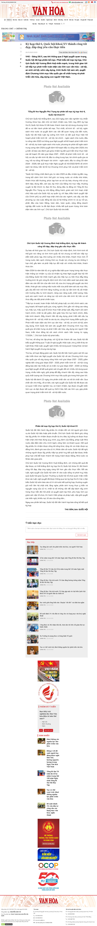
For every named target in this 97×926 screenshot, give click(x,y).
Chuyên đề (83, 19)
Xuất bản (26, 19)
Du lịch (38, 19)
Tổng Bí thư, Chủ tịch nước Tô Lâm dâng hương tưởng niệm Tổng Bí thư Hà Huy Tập (62, 581)
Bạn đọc (35, 23)
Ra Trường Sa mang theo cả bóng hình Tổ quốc (56, 636)
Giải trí (55, 19)
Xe (46, 23)
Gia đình (43, 19)
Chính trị (9, 19)
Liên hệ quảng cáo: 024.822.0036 (42, 922)
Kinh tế (66, 19)
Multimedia (57, 23)
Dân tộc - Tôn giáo (74, 19)
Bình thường (46, 724)
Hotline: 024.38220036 (60, 2)
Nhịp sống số (41, 23)
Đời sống (60, 19)
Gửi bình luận (81, 535)
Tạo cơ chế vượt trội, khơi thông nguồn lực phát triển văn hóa (61, 647)
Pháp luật (90, 19)
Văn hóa (15, 19)
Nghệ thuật (49, 19)
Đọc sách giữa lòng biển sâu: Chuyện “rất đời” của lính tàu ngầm (62, 602)
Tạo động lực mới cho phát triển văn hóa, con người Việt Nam (61, 547)
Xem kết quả (48, 730)
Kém (43, 726)
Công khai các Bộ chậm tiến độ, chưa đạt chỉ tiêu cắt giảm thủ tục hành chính (62, 626)
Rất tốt (44, 722)
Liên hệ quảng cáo (76, 2)
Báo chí (20, 19)
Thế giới (51, 23)
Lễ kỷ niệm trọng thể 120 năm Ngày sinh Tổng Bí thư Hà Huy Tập (62, 558)
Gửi (41, 730)
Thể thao (32, 19)
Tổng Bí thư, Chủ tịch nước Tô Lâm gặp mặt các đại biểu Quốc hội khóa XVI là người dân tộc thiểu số (62, 592)
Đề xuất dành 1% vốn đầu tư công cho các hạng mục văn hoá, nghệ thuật (63, 614)
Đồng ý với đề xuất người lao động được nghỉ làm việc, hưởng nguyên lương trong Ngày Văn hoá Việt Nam (53, 759)
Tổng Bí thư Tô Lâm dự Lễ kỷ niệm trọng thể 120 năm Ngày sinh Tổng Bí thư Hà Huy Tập (62, 570)
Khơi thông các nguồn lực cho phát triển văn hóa (53, 742)
